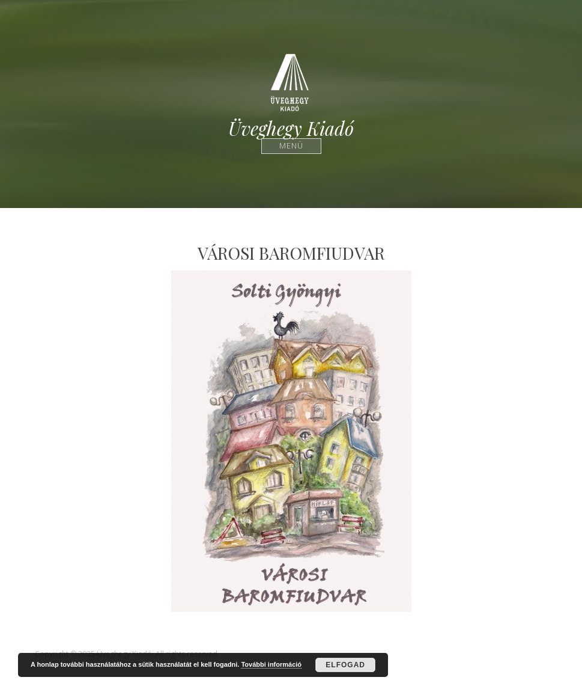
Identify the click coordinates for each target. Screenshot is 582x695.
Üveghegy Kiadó (291, 128)
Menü (291, 146)
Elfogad (345, 665)
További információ (271, 664)
